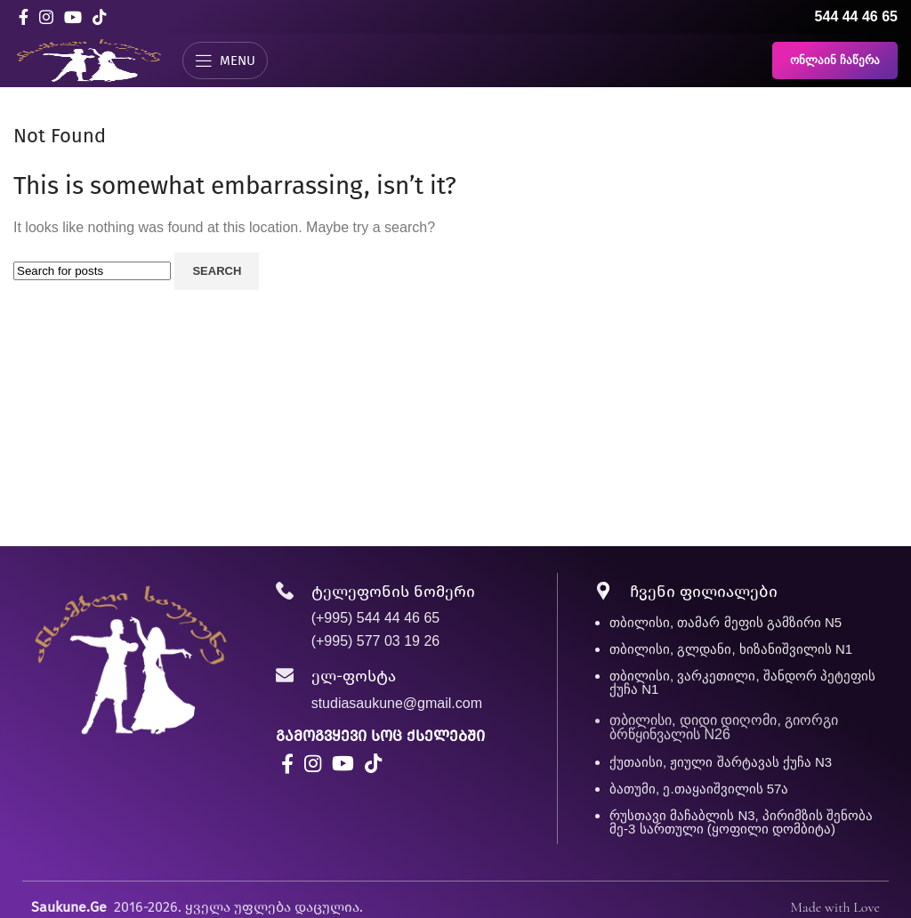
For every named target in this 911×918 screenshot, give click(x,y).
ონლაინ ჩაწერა (835, 60)
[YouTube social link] (73, 17)
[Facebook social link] (23, 17)
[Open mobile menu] (225, 60)
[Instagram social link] (46, 17)
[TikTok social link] (99, 17)
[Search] (92, 271)
